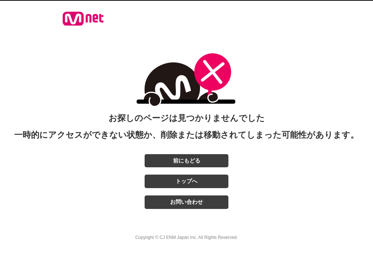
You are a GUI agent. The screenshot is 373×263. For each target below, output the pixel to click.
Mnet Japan (83, 19)
